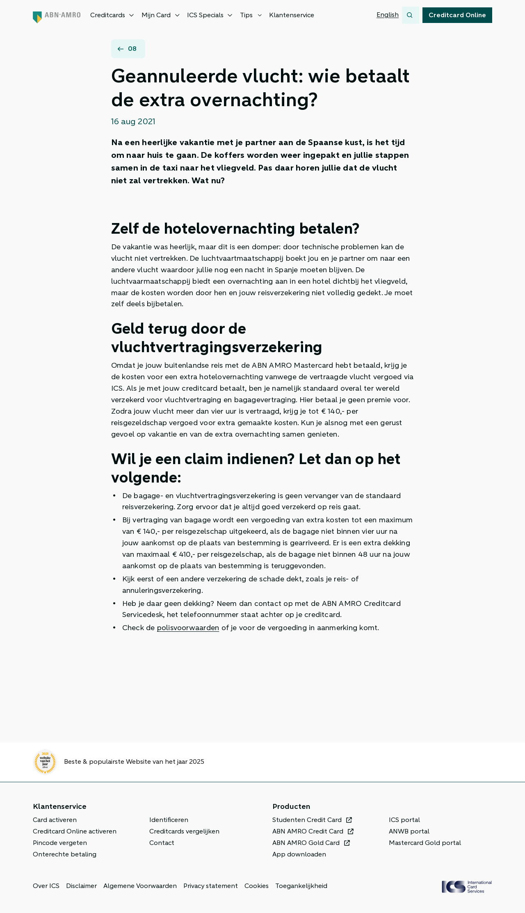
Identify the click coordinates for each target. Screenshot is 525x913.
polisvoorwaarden (188, 628)
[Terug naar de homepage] (56, 15)
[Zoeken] (410, 15)
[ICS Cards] (466, 887)
